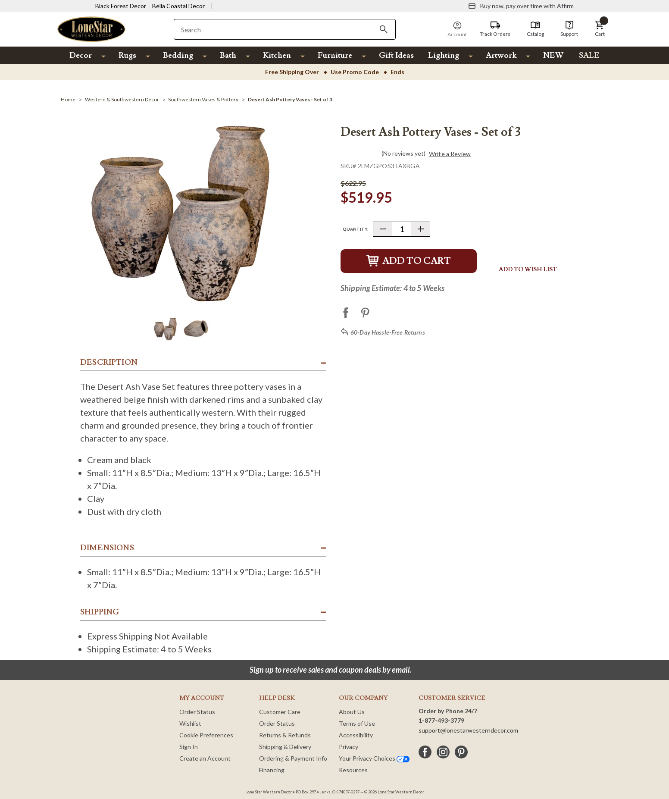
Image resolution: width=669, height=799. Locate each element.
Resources (353, 770)
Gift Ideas (396, 55)
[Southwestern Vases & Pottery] (203, 99)
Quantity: (356, 229)
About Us (352, 711)
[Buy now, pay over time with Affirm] (521, 6)
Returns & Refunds (285, 735)
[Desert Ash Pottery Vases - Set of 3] (290, 99)
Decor (80, 55)
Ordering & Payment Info (293, 758)
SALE (589, 55)
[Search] (383, 29)
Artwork (501, 55)
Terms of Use (357, 723)
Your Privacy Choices (374, 758)
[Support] (569, 28)
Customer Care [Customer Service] (279, 711)
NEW (553, 55)
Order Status (197, 711)
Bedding (178, 55)
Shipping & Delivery (285, 746)
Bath (228, 55)
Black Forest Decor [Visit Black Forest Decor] (120, 5)
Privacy (348, 746)
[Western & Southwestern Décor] (122, 99)
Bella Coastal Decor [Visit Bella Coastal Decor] (178, 5)
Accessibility (356, 735)
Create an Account (205, 758)
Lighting (443, 55)
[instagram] (443, 752)
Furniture (335, 55)
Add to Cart (408, 261)
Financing (271, 770)
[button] (599, 28)
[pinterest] (461, 752)
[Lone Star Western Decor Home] (91, 28)
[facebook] (425, 752)
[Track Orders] (495, 28)
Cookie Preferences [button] (206, 735)
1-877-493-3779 (441, 720)
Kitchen (277, 55)
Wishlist (190, 723)
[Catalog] (535, 28)
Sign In (188, 746)
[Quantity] (401, 229)
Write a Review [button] (450, 154)
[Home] (68, 99)
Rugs (127, 55)
